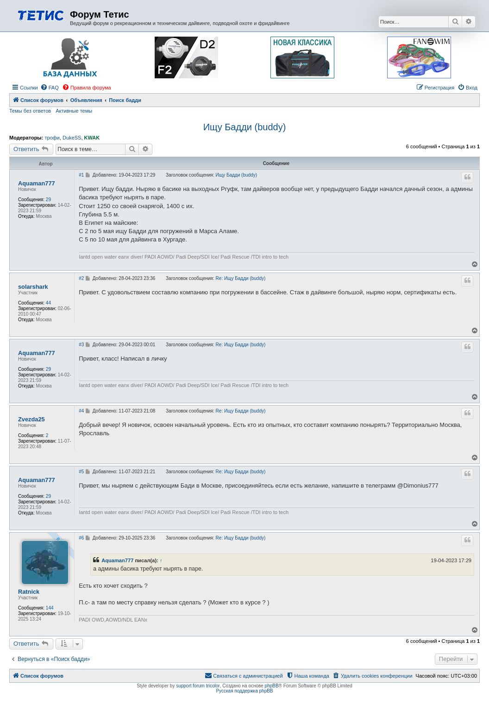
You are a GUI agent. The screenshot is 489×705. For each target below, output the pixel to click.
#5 (81, 471)
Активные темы (74, 111)
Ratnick (28, 592)
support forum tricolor (197, 685)
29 (48, 199)
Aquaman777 (36, 183)
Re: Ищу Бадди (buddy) (241, 278)
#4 (81, 410)
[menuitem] (49, 87)
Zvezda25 (31, 419)
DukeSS (72, 137)
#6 (81, 537)
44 (48, 302)
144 (50, 607)
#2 (81, 278)
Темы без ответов (30, 111)
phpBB (272, 685)
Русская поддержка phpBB (244, 690)
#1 (81, 175)
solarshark (33, 287)
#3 (81, 344)
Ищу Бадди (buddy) (244, 127)
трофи (51, 137)
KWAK (92, 137)
